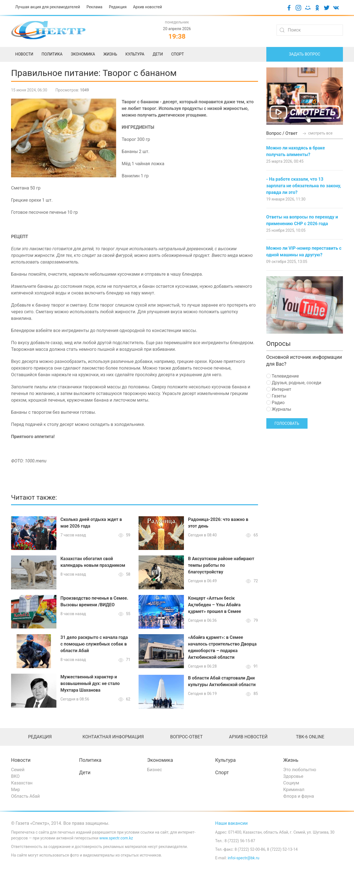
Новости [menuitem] (24, 54)
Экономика (160, 760)
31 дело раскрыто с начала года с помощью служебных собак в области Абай (94, 644)
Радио (275, 402)
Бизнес (154, 769)
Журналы (278, 409)
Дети (84, 772)
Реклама (94, 7)
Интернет (278, 389)
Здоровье (293, 776)
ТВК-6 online (310, 736)
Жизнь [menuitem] (110, 54)
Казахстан (21, 783)
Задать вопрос (304, 54)
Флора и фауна (298, 796)
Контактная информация (113, 736)
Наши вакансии (231, 823)
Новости (21, 760)
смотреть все (317, 133)
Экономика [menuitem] (83, 54)
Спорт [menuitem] (177, 54)
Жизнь (290, 760)
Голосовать (287, 423)
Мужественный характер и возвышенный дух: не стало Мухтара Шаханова (90, 683)
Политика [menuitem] (52, 54)
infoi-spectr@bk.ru (243, 858)
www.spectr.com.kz (116, 838)
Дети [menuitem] (158, 54)
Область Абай (25, 796)
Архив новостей (147, 7)
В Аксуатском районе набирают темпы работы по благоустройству (221, 565)
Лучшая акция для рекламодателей (47, 7)
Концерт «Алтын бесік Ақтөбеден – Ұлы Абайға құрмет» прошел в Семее (214, 605)
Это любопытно (299, 769)
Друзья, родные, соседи (293, 382)
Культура (225, 760)
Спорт (222, 772)
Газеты (276, 396)
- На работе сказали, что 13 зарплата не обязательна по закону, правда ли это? (303, 185)
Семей (17, 769)
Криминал (293, 789)
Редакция (118, 7)
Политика (90, 760)
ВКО (15, 776)
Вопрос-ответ (186, 736)
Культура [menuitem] (134, 54)
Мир (15, 789)
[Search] (310, 30)
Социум (291, 783)
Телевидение (282, 376)
